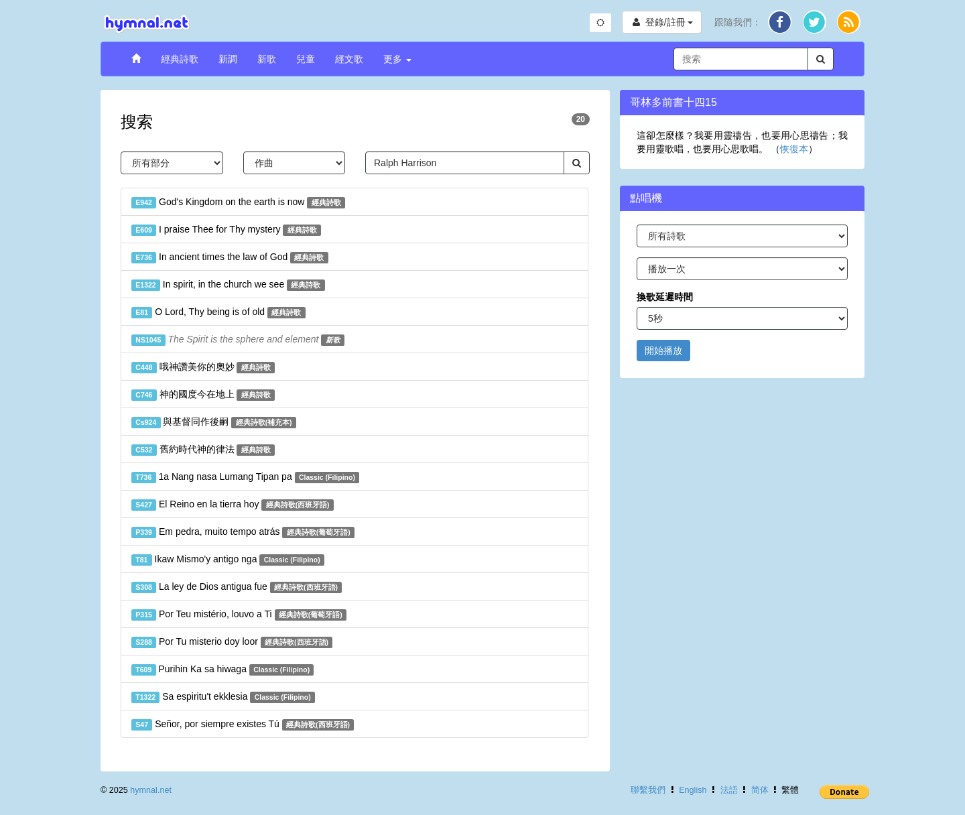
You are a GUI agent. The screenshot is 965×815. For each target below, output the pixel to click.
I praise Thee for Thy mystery (226, 230)
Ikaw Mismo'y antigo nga (227, 560)
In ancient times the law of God (229, 257)
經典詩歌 (179, 59)
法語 (729, 790)
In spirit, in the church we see (228, 285)
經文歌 (349, 59)
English (692, 790)
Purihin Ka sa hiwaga (222, 670)
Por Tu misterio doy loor (231, 642)
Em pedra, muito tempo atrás (243, 532)
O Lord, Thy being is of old (218, 312)
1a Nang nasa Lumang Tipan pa (245, 477)
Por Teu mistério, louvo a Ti (238, 615)
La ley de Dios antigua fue (236, 587)
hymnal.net (151, 790)
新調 (227, 59)
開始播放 (663, 350)
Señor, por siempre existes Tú (242, 724)
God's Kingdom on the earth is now (238, 202)
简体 (760, 790)
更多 (397, 59)
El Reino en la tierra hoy (232, 505)
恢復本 (794, 148)
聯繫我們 (648, 790)
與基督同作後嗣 (213, 422)
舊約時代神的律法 (203, 450)
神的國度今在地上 (203, 395)
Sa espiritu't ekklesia (223, 697)
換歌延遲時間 (665, 297)
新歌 (266, 59)
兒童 (305, 59)
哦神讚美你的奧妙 (203, 367)
